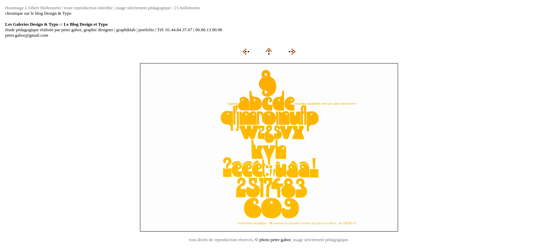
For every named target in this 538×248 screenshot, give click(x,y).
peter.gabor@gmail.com (26, 35)
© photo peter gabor (273, 239)
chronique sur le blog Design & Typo (38, 13)
